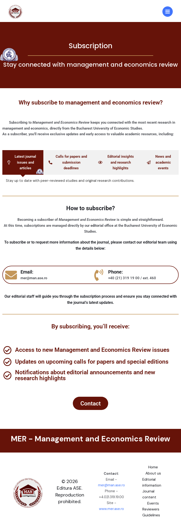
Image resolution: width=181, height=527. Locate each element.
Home (153, 467)
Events (153, 502)
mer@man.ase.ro (111, 485)
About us (153, 473)
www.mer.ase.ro (111, 508)
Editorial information (152, 482)
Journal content (150, 494)
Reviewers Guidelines (151, 511)
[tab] (22, 162)
